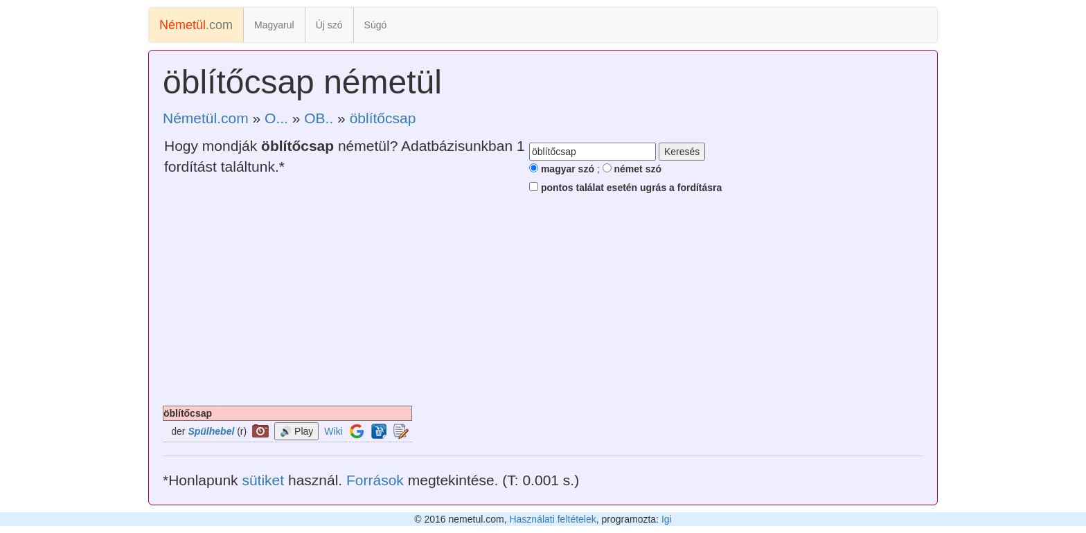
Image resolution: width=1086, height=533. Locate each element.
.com (196, 25)
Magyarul (274, 24)
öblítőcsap (383, 118)
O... (276, 118)
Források (375, 480)
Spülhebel (211, 431)
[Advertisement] (543, 302)
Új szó (329, 24)
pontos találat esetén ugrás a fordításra (625, 187)
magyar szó (561, 168)
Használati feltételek (552, 519)
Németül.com (206, 118)
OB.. (318, 118)
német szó (632, 168)
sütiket (263, 480)
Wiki (333, 431)
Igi (666, 519)
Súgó (375, 24)
